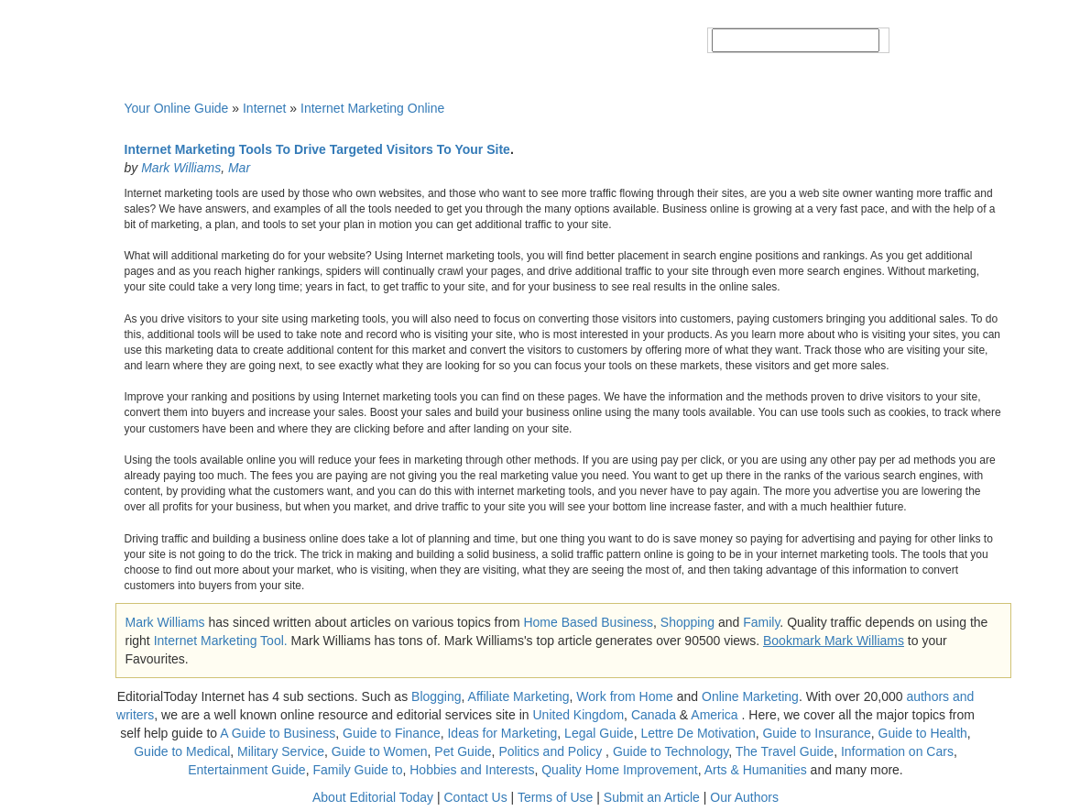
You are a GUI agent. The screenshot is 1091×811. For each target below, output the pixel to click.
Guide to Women (380, 751)
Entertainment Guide (246, 769)
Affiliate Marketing (519, 696)
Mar (239, 167)
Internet (264, 108)
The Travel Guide (785, 751)
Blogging (436, 696)
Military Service (280, 751)
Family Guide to (357, 769)
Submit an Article (652, 797)
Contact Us (475, 797)
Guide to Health (922, 733)
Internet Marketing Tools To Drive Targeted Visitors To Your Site (317, 149)
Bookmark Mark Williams (833, 640)
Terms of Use (555, 797)
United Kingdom (578, 714)
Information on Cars (897, 751)
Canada (653, 714)
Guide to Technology (670, 751)
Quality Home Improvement (619, 769)
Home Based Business (588, 622)
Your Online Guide (177, 108)
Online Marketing (750, 696)
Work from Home (624, 696)
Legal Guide (599, 733)
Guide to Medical (182, 751)
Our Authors (744, 797)
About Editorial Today (372, 797)
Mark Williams (181, 167)
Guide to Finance (392, 733)
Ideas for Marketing (502, 733)
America (714, 714)
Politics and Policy (552, 751)
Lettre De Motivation (697, 733)
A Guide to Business (277, 733)
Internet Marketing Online (372, 108)
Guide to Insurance (816, 733)
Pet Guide (462, 751)
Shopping (687, 622)
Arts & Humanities (755, 769)
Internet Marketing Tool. (221, 640)
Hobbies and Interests (471, 769)
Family (761, 622)
